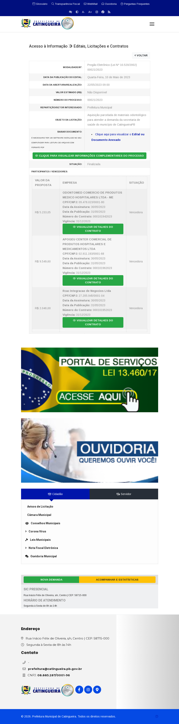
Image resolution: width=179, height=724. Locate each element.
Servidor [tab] (123, 494)
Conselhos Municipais (42, 523)
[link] (89, 380)
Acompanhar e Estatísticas (117, 579)
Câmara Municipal (39, 515)
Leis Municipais (38, 540)
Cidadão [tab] (55, 494)
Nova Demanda (51, 579)
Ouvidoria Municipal (41, 556)
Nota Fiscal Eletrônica (41, 548)
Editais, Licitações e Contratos (101, 46)
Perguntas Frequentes (135, 3)
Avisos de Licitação (40, 507)
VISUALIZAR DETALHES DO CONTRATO (93, 228)
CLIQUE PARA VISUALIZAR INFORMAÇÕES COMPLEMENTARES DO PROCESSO (89, 155)
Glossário (40, 3)
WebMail (91, 3)
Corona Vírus (35, 531)
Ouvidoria (109, 3)
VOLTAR (141, 55)
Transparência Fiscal (65, 3)
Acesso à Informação (48, 46)
